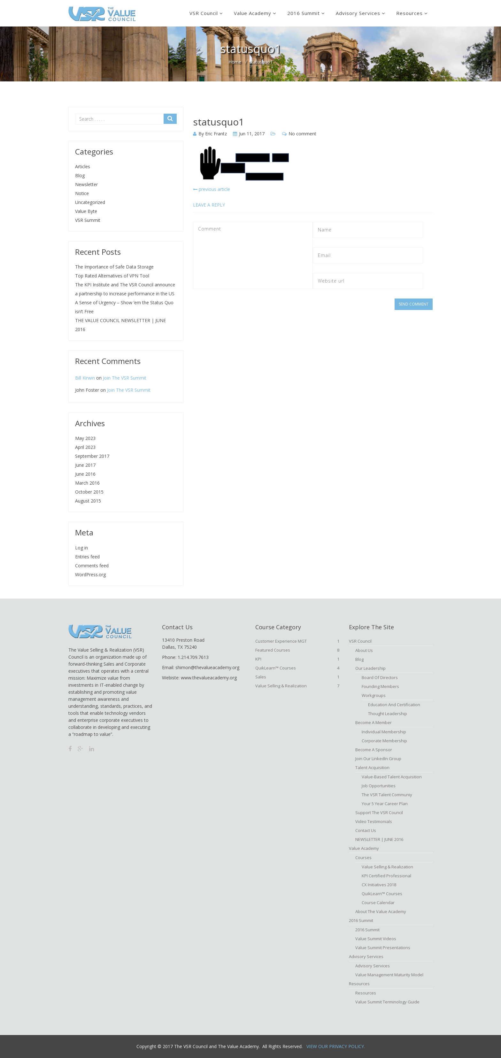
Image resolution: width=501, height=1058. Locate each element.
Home (234, 62)
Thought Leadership (387, 713)
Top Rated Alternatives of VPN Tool (112, 276)
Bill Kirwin (85, 378)
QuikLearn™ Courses (297, 667)
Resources (409, 13)
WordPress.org (90, 574)
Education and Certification (394, 704)
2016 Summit (303, 13)
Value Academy (252, 13)
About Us (364, 650)
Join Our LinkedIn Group (378, 758)
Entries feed (87, 557)
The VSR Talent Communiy (387, 794)
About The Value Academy (380, 911)
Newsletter (86, 184)
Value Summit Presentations (382, 947)
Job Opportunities (379, 786)
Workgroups (374, 695)
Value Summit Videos (375, 938)
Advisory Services (358, 13)
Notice (82, 193)
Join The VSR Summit (124, 378)
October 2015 (89, 492)
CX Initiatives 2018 (379, 885)
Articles (82, 166)
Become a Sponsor (373, 749)
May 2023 (85, 438)
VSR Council (203, 13)
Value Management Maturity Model (389, 975)
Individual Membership (384, 732)
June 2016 (85, 474)
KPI (297, 658)
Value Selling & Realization (297, 685)
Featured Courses (297, 650)
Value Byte (86, 211)
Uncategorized (90, 202)
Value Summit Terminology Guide (387, 1002)
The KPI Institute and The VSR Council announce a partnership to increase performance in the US (125, 289)
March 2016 (87, 483)
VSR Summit (87, 220)
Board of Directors (380, 677)
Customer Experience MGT (297, 641)
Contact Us (365, 830)
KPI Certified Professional (386, 876)
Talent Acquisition (372, 767)
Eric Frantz (216, 134)
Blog (80, 175)
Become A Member (373, 722)
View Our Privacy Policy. (335, 1046)
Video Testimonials (373, 821)
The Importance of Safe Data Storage (114, 267)
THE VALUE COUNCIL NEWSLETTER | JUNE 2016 (120, 324)
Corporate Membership (384, 741)
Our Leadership (370, 668)
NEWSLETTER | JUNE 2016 (379, 839)
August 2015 (88, 501)
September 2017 (92, 456)
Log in (81, 548)
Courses (363, 857)
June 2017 (85, 465)
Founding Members (380, 686)
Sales (297, 676)
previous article (211, 189)
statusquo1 (218, 121)
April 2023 (85, 447)
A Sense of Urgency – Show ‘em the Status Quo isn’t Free (124, 306)
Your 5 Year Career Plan (385, 803)
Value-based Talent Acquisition (392, 777)
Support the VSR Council (379, 812)
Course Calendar (378, 902)
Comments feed (92, 566)
